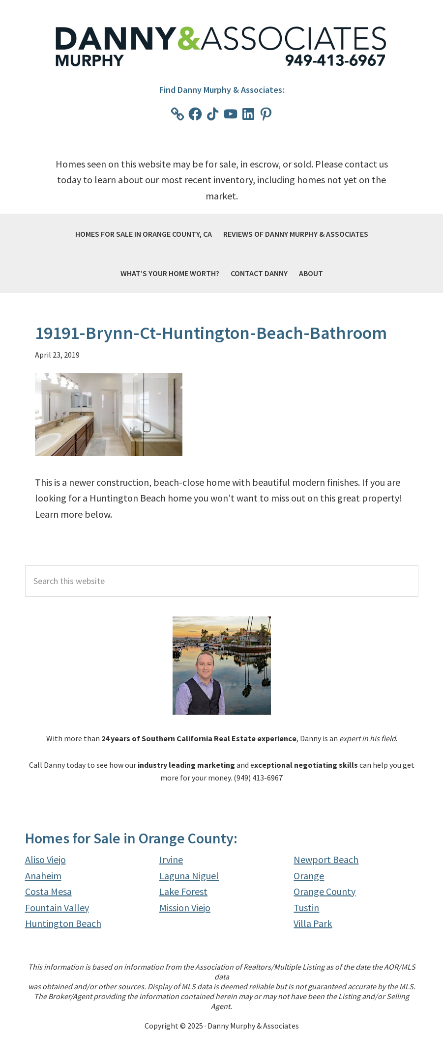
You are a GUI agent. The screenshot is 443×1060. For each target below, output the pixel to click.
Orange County (324, 891)
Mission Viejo (184, 907)
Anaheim (43, 875)
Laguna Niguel (189, 875)
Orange (309, 875)
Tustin (306, 907)
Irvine (171, 859)
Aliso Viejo (45, 859)
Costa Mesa (48, 891)
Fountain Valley (57, 907)
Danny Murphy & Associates (221, 47)
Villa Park (313, 923)
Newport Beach (326, 859)
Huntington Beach (63, 923)
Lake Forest (183, 891)
